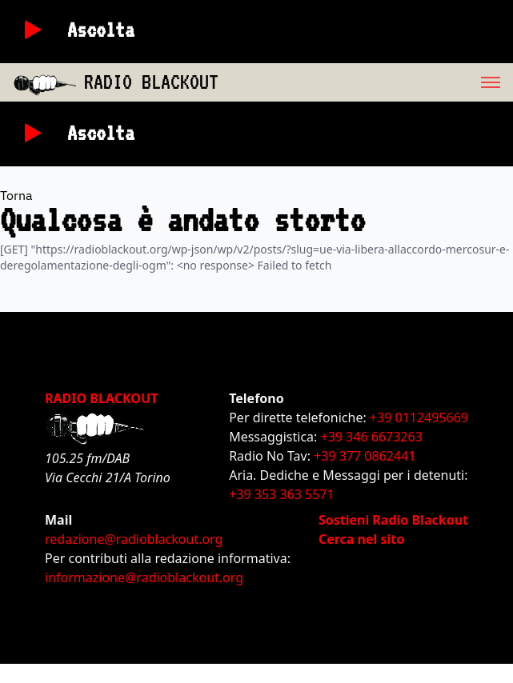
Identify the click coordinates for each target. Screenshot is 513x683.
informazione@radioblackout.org (144, 577)
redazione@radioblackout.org (133, 539)
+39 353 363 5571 (281, 494)
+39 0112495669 (419, 417)
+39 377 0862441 (364, 456)
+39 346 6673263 (372, 436)
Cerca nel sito (361, 539)
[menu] (365, 82)
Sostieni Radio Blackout (393, 520)
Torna (16, 195)
